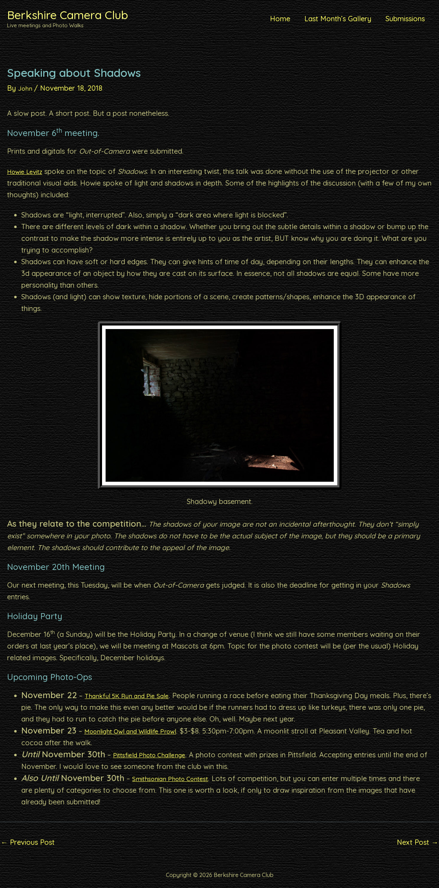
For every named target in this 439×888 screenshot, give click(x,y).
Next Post (417, 842)
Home (280, 18)
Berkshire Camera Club (67, 15)
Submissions (405, 18)
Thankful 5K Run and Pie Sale (133, 695)
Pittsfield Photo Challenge (155, 754)
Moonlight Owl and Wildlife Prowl (138, 730)
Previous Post (28, 842)
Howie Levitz (28, 171)
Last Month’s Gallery (337, 18)
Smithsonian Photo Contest (176, 778)
